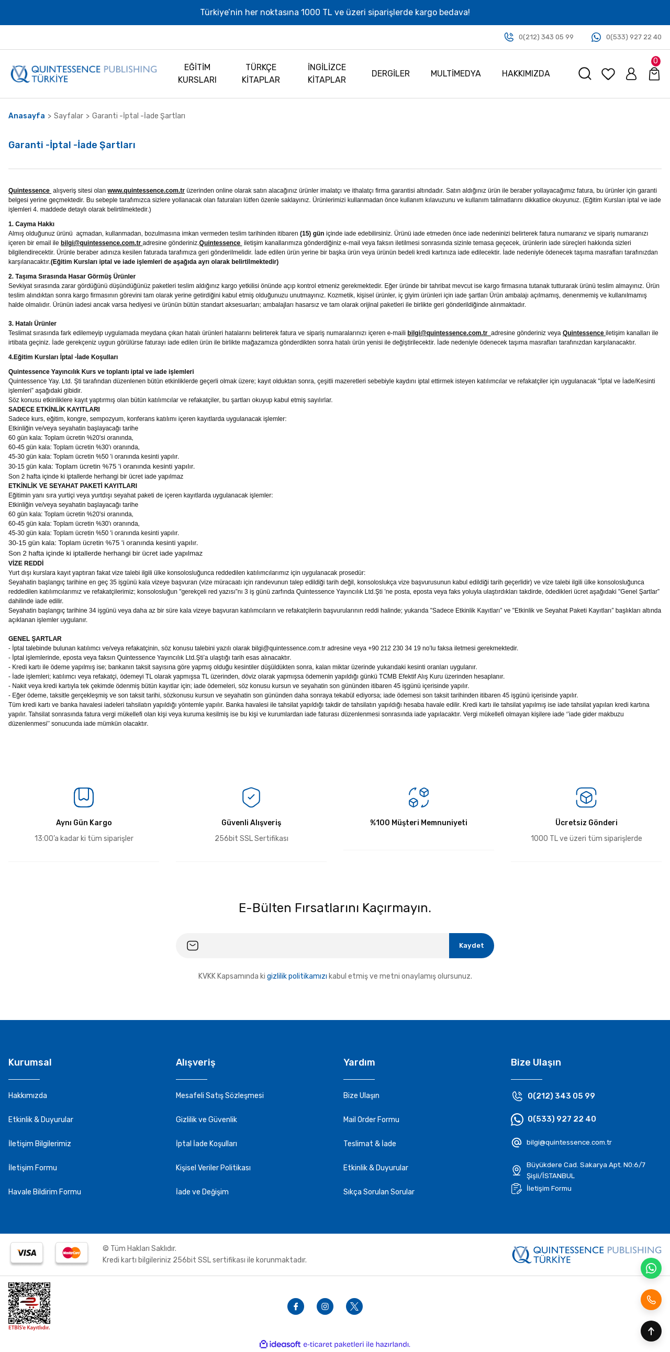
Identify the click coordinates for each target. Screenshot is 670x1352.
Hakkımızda (27, 1095)
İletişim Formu (32, 1167)
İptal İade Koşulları (206, 1143)
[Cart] (654, 73)
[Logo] (83, 73)
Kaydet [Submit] (469, 945)
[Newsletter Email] (335, 945)
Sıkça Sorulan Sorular (379, 1192)
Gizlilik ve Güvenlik (206, 1119)
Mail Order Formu (371, 1119)
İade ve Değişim (202, 1192)
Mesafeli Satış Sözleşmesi (220, 1095)
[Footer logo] (587, 1254)
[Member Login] (631, 73)
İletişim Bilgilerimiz (39, 1143)
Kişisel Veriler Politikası (213, 1167)
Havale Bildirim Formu (44, 1192)
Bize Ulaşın (361, 1095)
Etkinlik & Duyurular (40, 1119)
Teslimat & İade (369, 1143)
